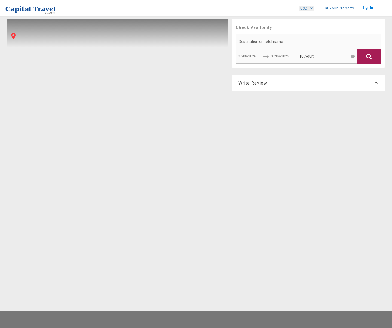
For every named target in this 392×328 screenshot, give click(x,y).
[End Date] (280, 56)
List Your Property (338, 8)
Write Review (308, 83)
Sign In (367, 7)
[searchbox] (308, 41)
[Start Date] (247, 56)
